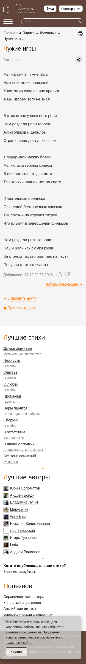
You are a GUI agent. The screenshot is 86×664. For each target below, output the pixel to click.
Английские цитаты (19, 609)
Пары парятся (15, 408)
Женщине (10, 462)
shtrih (20, 60)
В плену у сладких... (20, 444)
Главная (10, 33)
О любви (10, 366)
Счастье (10, 372)
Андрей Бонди (22, 495)
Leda (14, 545)
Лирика (28, 33)
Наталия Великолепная (30, 524)
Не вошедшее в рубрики (21, 414)
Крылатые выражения (22, 603)
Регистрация (70, 9)
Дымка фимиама (17, 348)
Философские (13, 438)
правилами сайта (18, 642)
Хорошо (16, 651)
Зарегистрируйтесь (19, 572)
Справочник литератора (23, 597)
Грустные (10, 402)
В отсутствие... (15, 432)
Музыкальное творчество (22, 354)
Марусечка (19, 509)
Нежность (11, 360)
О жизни (9, 378)
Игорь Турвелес (23, 538)
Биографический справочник (27, 614)
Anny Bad (18, 516)
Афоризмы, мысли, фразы (23, 450)
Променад (12, 396)
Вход (50, 8)
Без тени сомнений (19, 456)
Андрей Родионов (25, 552)
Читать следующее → (64, 284)
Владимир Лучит (24, 502)
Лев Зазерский (22, 530)
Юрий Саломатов (25, 488)
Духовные (48, 33)
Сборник (10, 420)
